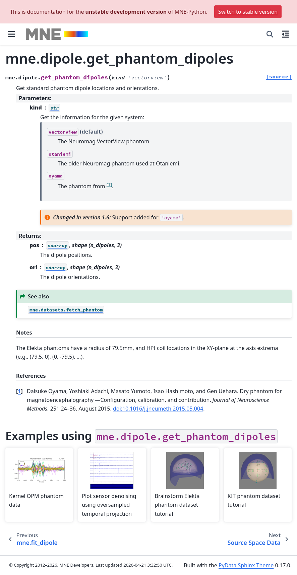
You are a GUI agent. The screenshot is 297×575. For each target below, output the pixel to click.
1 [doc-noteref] (109, 184)
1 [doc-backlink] (19, 391)
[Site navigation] (11, 34)
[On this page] (285, 34)
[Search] (270, 34)
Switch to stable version (248, 11)
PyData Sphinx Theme (246, 565)
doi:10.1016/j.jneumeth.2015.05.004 (158, 408)
